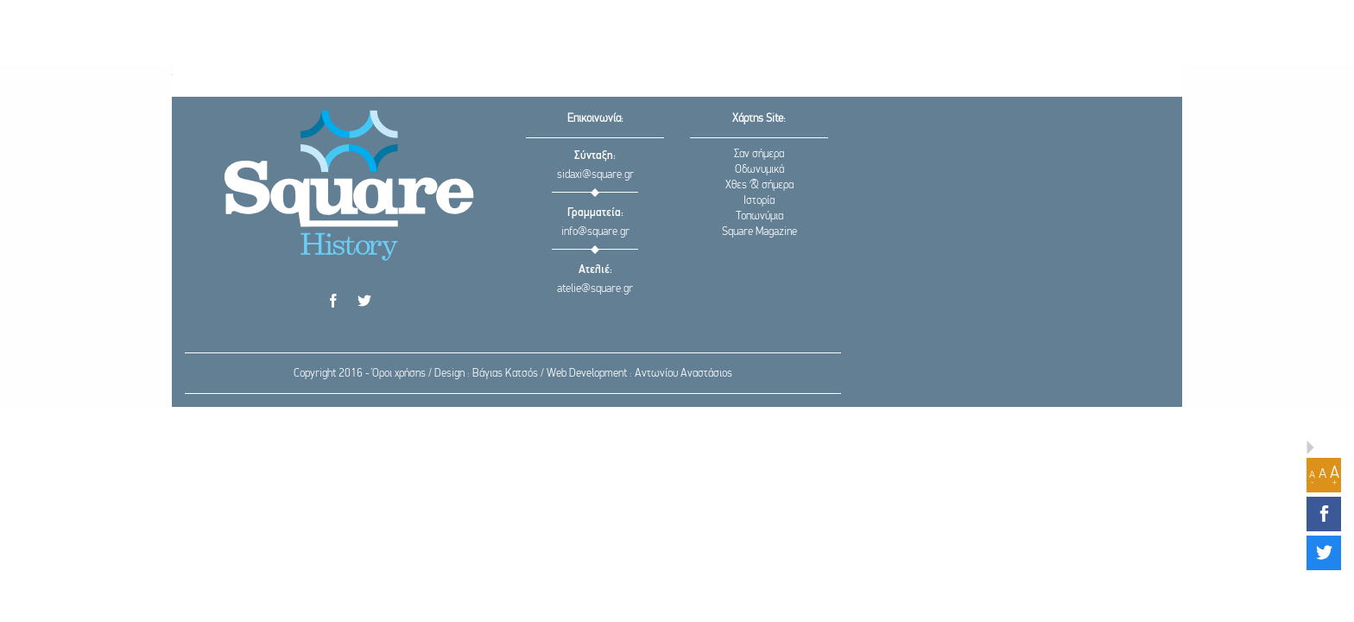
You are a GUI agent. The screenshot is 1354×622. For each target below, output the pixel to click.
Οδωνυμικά (759, 169)
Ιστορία (759, 200)
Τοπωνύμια (759, 216)
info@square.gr (595, 232)
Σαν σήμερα (759, 154)
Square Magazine (759, 232)
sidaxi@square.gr (595, 175)
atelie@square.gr (595, 289)
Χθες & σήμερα (759, 185)
